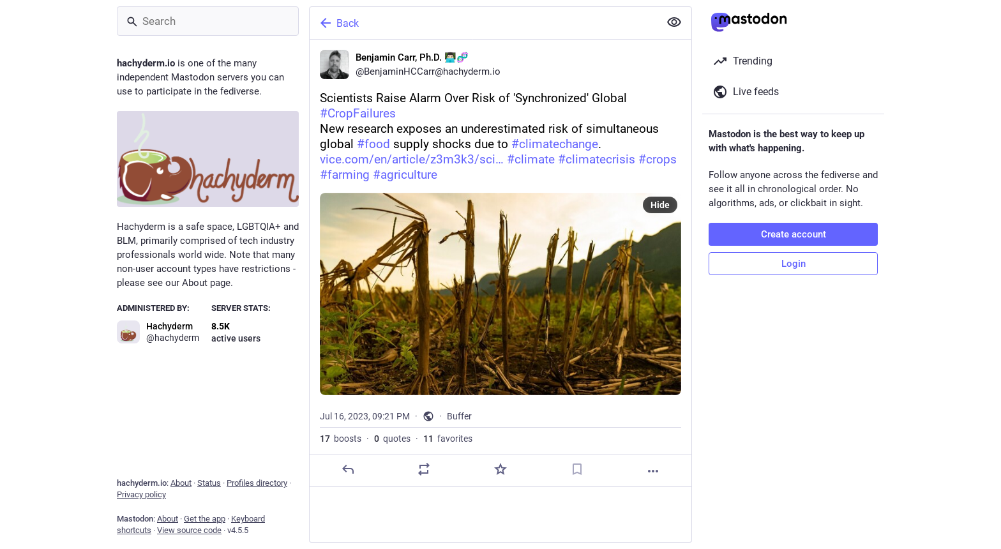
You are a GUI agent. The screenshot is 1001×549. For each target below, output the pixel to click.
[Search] (208, 21)
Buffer (459, 416)
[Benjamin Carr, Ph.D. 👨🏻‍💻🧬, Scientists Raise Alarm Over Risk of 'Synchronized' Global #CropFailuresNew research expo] (500, 263)
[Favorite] (500, 469)
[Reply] (348, 469)
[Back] (483, 23)
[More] (653, 471)
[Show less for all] (674, 22)
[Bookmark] (577, 469)
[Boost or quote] (424, 469)
